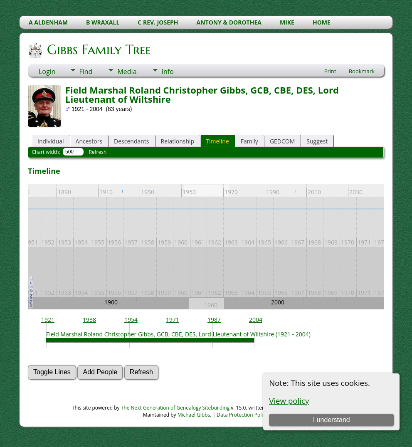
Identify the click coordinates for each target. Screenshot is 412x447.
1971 (172, 320)
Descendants (131, 141)
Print (330, 71)
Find (86, 71)
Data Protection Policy (242, 414)
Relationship (178, 141)
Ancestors (89, 141)
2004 (255, 320)
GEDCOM (282, 141)
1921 (47, 320)
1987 (214, 320)
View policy (289, 400)
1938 (89, 320)
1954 (131, 320)
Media (126, 71)
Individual (50, 141)
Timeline (217, 141)
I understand (331, 419)
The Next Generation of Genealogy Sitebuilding (175, 407)
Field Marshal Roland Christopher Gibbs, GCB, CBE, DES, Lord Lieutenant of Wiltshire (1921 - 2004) (178, 334)
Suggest (317, 141)
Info (168, 71)
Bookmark (362, 71)
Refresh (97, 152)
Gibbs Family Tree (98, 49)
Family (249, 141)
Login (47, 71)
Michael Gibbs (194, 414)
